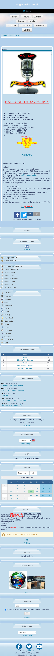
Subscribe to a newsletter (15, 610)
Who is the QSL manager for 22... (13, 405)
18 (31, 492)
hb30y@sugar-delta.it (29, 175)
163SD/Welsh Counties (25, 360)
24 (24, 495)
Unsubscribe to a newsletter (37, 610)
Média (32, 21)
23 (17, 495)
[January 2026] (51, 478)
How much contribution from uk (12, 390)
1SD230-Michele (16, 514)
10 (24, 488)
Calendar (12, 26)
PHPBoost (30, 651)
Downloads (25, 26)
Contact (27, 30)
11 (31, 488)
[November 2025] (2, 478)
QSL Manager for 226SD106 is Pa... (14, 400)
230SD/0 (25, 357)
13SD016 (4, 398)
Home (14, 17)
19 (37, 492)
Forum (26, 17)
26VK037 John (6, 403)
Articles (37, 17)
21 (49, 492)
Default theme (27, 635)
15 (11, 492)
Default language (27, 444)
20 (43, 492)
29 (11, 498)
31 (24, 498)
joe (2, 393)
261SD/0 (25, 363)
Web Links (40, 26)
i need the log (6, 395)
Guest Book (27, 425)
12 (37, 488)
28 (49, 495)
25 (31, 495)
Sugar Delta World (27, 4)
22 (11, 495)
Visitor (3, 383)
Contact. (27, 154)
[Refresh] (27, 540)
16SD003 (13, 528)
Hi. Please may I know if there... (13, 385)
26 (37, 495)
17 (24, 492)
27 (43, 495)
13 (43, 488)
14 (49, 488)
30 (17, 498)
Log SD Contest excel (25, 368)
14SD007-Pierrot (16, 516)
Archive (27, 617)
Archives (27, 543)
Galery (21, 21)
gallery (27, 592)
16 (17, 492)
